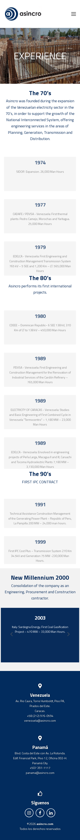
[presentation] (68, 634)
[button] (73, 14)
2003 (40, 618)
